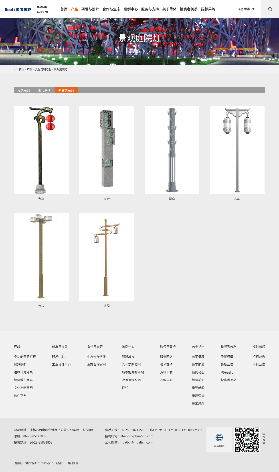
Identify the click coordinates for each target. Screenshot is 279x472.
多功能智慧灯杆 (25, 356)
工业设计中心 (61, 364)
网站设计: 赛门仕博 (66, 463)
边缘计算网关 (23, 372)
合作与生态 (111, 9)
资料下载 (166, 372)
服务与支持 (150, 9)
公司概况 (198, 356)
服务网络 (166, 356)
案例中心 (130, 9)
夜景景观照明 (131, 380)
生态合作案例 (96, 364)
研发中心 (58, 356)
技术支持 (166, 364)
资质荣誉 (198, 395)
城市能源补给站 (133, 372)
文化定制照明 (43, 69)
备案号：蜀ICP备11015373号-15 (33, 463)
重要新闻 (198, 387)
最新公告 (227, 364)
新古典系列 (66, 90)
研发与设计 (90, 9)
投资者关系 (189, 9)
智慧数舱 (20, 364)
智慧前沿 (198, 380)
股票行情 (227, 356)
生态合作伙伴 (96, 356)
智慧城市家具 (23, 380)
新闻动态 (198, 372)
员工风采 (198, 403)
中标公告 (259, 364)
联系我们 (227, 372)
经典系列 (24, 90)
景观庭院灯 (60, 69)
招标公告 (259, 356)
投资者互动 (228, 380)
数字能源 (198, 364)
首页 (63, 9)
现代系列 (44, 90)
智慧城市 (128, 356)
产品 (74, 9)
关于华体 (169, 9)
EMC (125, 387)
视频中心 (166, 380)
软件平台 (20, 395)
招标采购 (208, 9)
